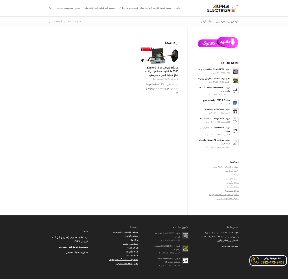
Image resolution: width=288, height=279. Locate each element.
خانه (86, 232)
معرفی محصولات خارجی (227, 198)
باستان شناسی (232, 171)
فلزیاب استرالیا (232, 190)
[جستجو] (50, 8)
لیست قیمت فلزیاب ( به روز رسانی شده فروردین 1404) (70, 239)
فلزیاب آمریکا (233, 187)
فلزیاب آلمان (233, 183)
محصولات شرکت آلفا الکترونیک (224, 195)
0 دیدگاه (174, 79)
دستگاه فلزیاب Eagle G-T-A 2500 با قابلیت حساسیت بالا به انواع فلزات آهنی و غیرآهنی (161, 71)
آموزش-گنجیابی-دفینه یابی (226, 167)
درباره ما (235, 175)
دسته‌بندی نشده (231, 179)
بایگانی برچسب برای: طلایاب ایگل (220, 21)
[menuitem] (178, 8)
